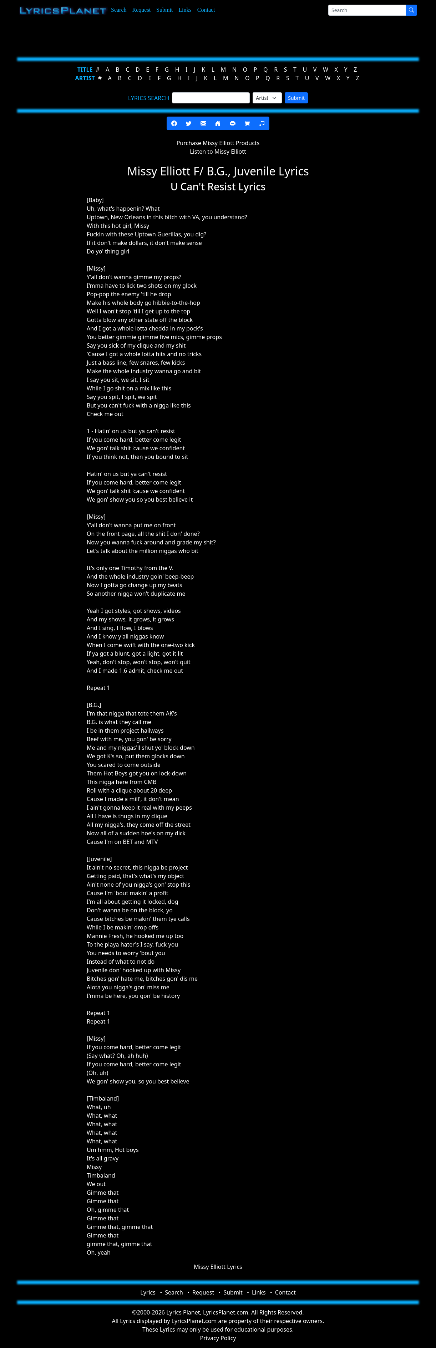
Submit (164, 10)
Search (119, 10)
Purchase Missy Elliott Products (218, 143)
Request (141, 10)
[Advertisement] (215, 37)
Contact (206, 10)
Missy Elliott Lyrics (218, 1267)
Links (184, 10)
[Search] (367, 10)
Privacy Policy (218, 1338)
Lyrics (148, 1292)
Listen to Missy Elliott (218, 151)
